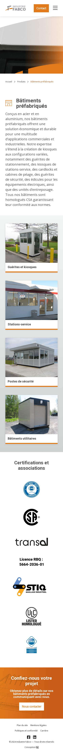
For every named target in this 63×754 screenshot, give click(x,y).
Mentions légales (38, 725)
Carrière (44, 730)
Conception (31, 747)
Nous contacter (31, 706)
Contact (41, 8)
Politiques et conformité (26, 730)
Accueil (8, 81)
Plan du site (22, 725)
